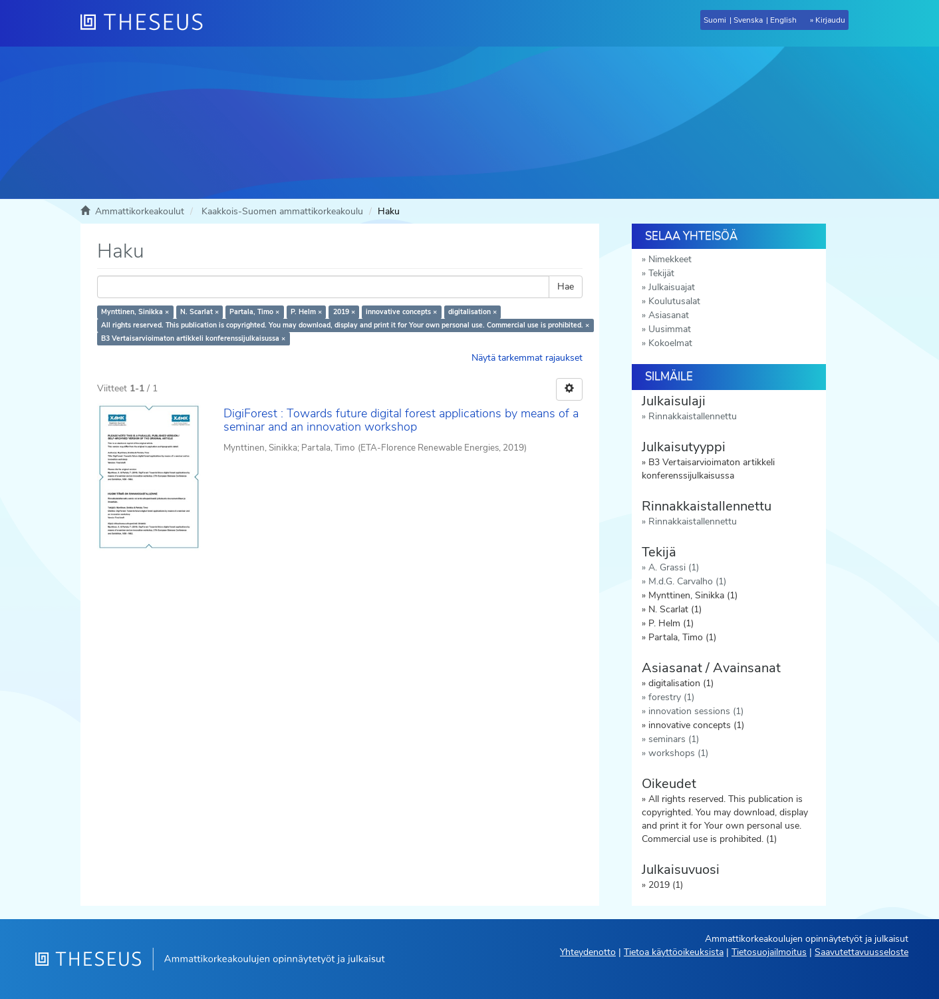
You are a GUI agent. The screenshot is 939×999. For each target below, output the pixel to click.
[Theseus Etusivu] (146, 23)
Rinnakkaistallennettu (692, 416)
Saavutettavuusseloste (861, 952)
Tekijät (661, 273)
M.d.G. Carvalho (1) (687, 581)
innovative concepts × (401, 312)
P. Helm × (306, 312)
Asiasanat (668, 315)
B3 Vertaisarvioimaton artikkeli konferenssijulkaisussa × (193, 338)
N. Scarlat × (199, 312)
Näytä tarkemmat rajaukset (527, 357)
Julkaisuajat (671, 287)
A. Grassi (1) (673, 567)
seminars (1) (673, 739)
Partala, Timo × (254, 312)
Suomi (715, 20)
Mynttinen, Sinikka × (135, 312)
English (783, 20)
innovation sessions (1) (695, 711)
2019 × (344, 312)
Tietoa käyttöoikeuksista (674, 952)
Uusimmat (669, 329)
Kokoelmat (670, 343)
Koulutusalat (674, 301)
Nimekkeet (670, 259)
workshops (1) (678, 753)
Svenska (748, 20)
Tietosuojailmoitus (769, 952)
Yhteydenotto (588, 952)
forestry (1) (671, 697)
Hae (565, 286)
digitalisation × (472, 312)
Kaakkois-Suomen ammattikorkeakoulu (282, 211)
